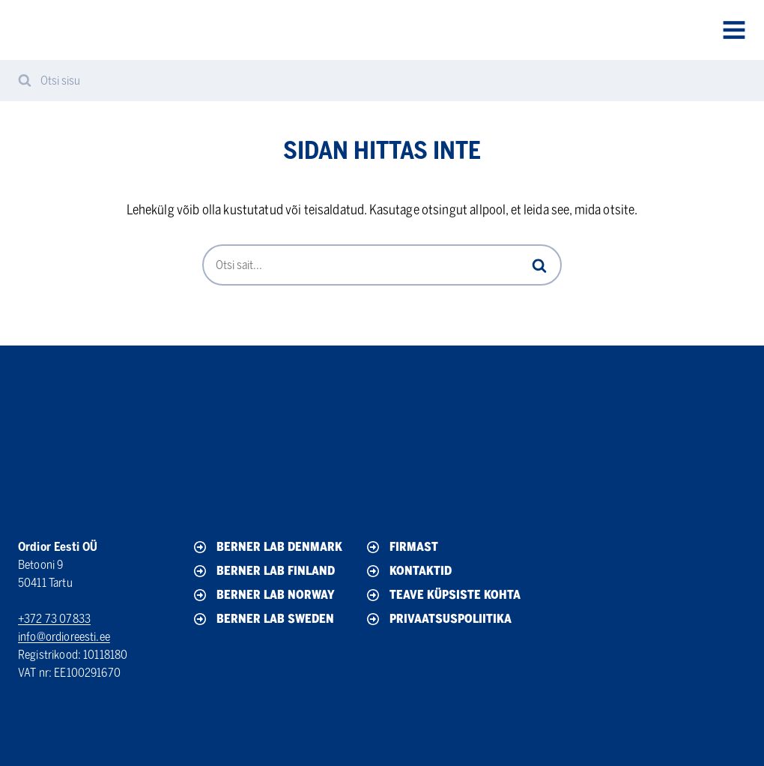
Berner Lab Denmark (266, 547)
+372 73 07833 (54, 619)
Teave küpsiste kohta (442, 595)
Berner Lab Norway (263, 595)
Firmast (401, 547)
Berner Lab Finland (263, 571)
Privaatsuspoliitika (438, 619)
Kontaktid (408, 571)
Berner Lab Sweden (262, 619)
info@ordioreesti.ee (64, 637)
